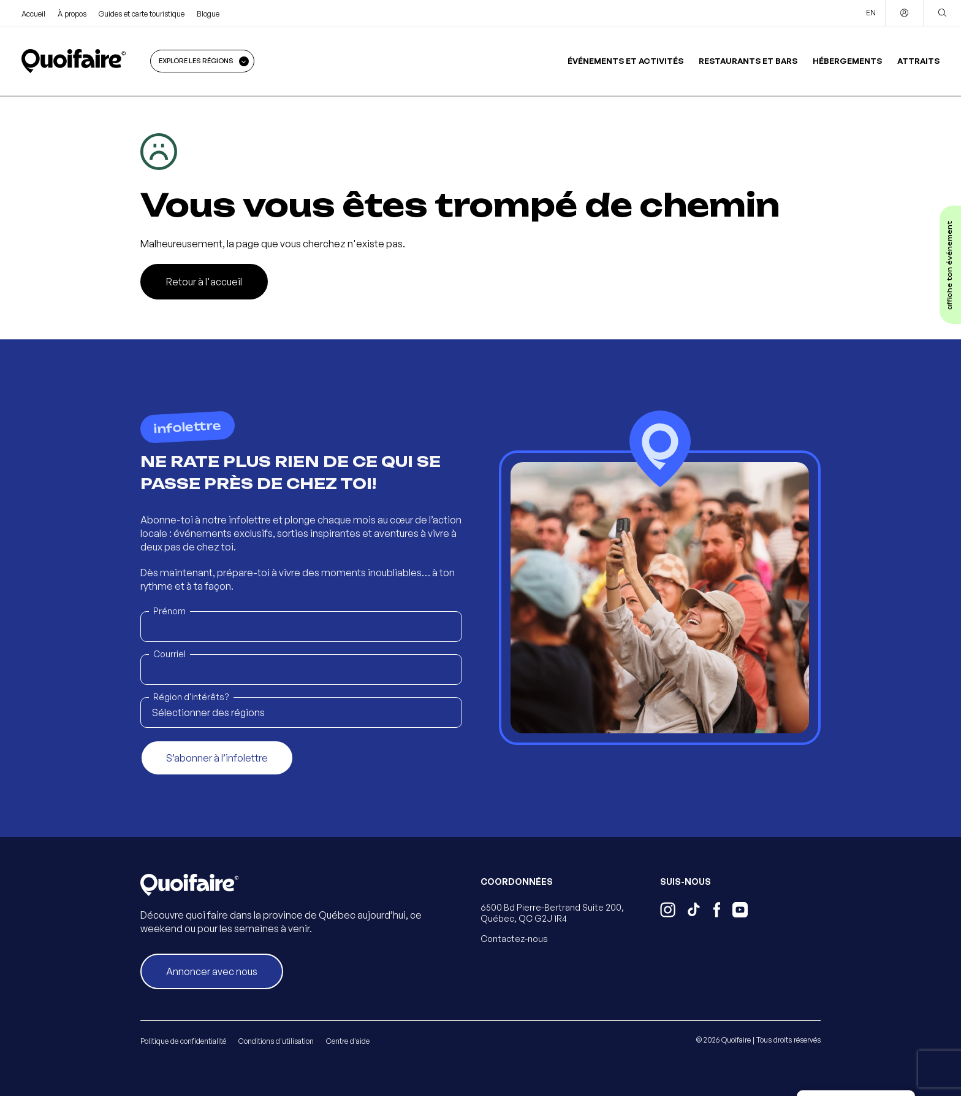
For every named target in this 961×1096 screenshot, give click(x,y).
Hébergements (847, 61)
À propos (72, 13)
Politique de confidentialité (183, 1041)
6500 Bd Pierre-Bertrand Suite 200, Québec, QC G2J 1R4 (552, 913)
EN (871, 12)
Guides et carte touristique (141, 13)
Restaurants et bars (748, 61)
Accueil (33, 13)
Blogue (208, 13)
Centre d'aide (348, 1041)
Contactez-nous (514, 938)
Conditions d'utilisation (276, 1041)
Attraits (918, 61)
